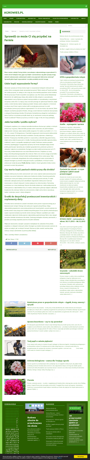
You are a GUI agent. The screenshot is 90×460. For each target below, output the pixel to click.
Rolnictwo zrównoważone (60, 18)
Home (5, 6)
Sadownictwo (32, 18)
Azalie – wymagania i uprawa (72, 124)
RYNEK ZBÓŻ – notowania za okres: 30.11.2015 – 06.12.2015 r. (72, 221)
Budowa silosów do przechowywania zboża (71, 36)
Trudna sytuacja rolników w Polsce (69, 52)
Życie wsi (16, 22)
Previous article (11, 249)
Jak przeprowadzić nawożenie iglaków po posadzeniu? (75, 420)
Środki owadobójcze (44, 18)
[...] (38, 440)
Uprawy (11, 18)
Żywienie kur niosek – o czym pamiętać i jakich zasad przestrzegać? (72, 171)
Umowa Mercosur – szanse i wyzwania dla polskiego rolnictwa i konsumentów (55, 415)
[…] (61, 98)
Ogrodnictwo (75, 18)
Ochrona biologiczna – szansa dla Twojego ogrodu (48, 361)
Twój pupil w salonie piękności (39, 341)
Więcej (62, 458)
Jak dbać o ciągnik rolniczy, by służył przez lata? (72, 49)
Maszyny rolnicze (40, 22)
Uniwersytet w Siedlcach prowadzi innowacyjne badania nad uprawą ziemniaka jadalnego (54, 443)
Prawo (57, 22)
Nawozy (83, 18)
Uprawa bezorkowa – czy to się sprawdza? (44, 322)
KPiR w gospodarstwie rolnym (72, 77)
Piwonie (30, 380)
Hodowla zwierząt (27, 22)
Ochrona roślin (20, 18)
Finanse (50, 22)
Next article (52, 249)
